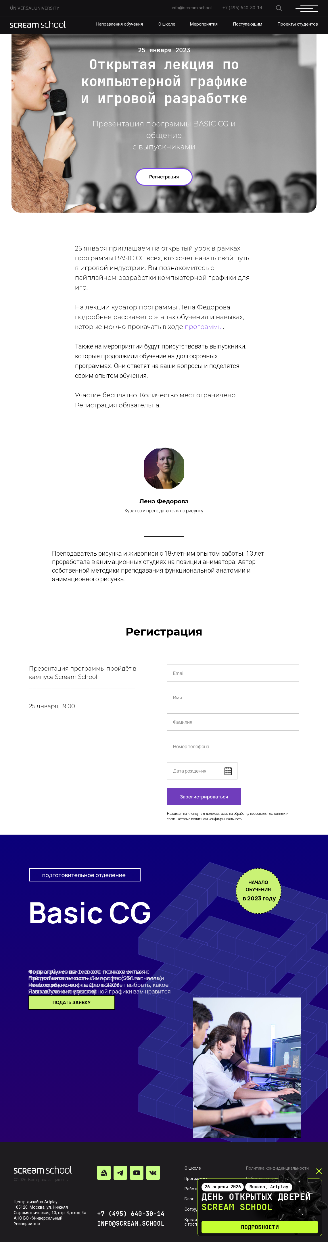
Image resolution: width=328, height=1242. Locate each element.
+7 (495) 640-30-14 (130, 1214)
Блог (189, 1199)
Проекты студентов (297, 24)
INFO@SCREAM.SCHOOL (130, 1223)
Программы (196, 1178)
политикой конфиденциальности (217, 819)
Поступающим (247, 24)
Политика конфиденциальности (277, 1168)
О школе (166, 24)
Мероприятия (204, 24)
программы (204, 327)
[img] (38, 24)
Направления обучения (119, 24)
